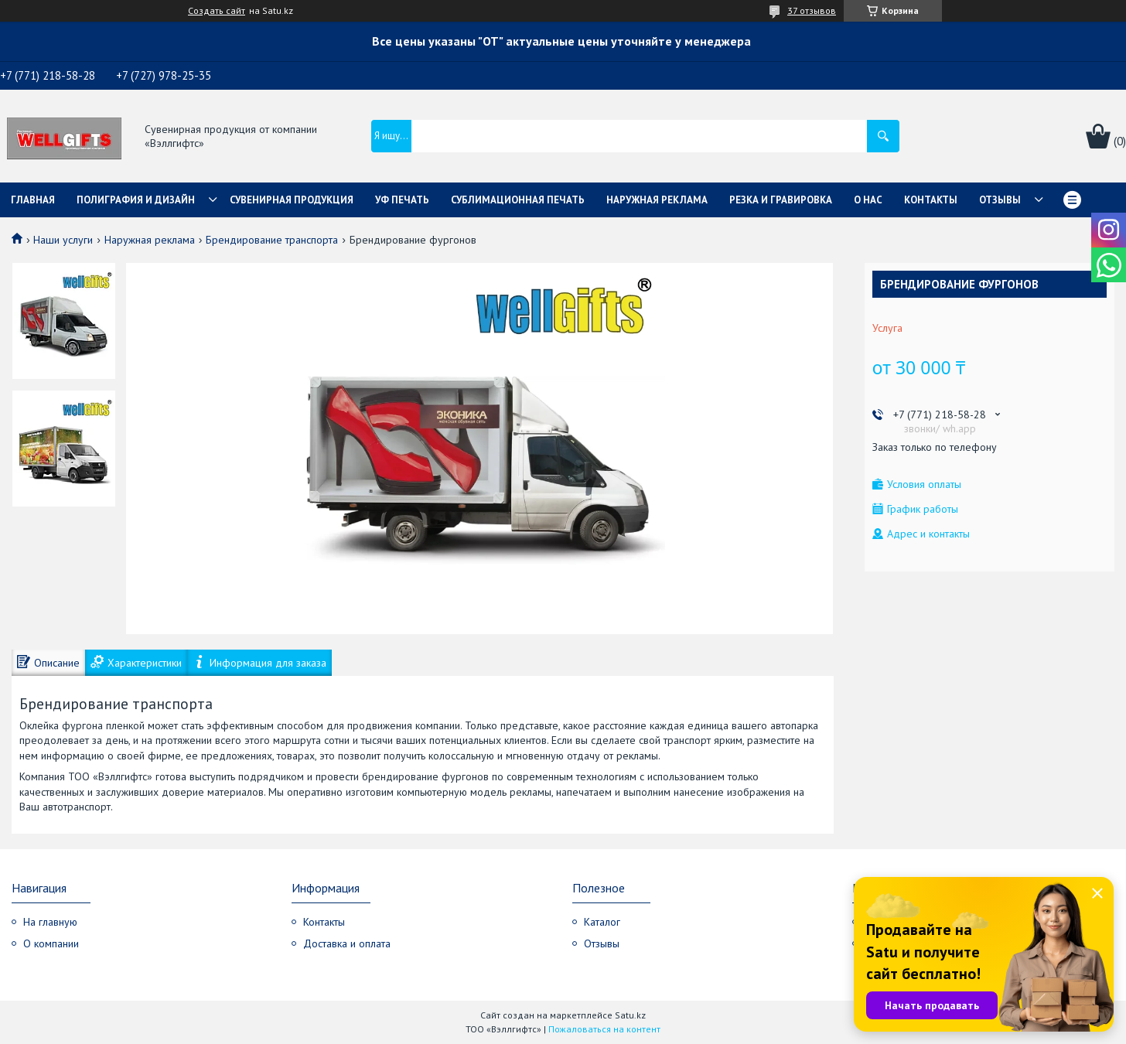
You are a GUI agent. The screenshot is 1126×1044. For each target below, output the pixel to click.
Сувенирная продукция (291, 199)
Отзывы (1000, 199)
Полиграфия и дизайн (136, 199)
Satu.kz (630, 1015)
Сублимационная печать (518, 199)
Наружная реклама (657, 199)
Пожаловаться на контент (604, 1029)
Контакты (930, 199)
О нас (868, 199)
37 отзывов (811, 10)
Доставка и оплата (347, 943)
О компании (51, 943)
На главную (50, 922)
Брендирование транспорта (272, 240)
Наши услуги (63, 240)
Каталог (602, 922)
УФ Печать (402, 199)
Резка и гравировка (780, 199)
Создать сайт (216, 10)
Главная (33, 199)
